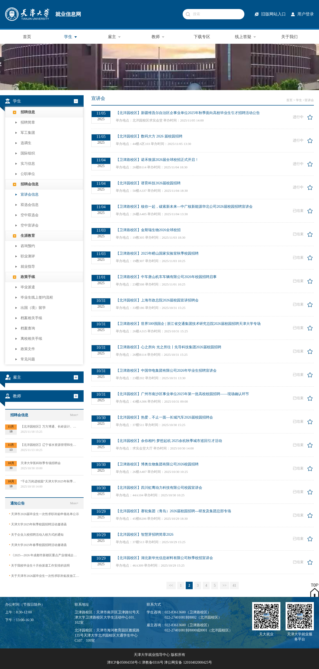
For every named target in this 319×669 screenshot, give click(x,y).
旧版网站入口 (273, 14)
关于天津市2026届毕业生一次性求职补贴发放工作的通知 (44, 576)
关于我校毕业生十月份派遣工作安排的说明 (39, 565)
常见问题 (28, 359)
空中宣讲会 (30, 225)
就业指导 (28, 266)
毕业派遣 (28, 287)
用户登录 (305, 14)
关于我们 (289, 36)
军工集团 (28, 133)
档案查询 (28, 328)
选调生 (26, 143)
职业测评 (28, 256)
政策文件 (28, 349)
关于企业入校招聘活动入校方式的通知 (36, 534)
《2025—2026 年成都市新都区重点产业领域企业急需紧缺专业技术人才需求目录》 (44, 555)
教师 (158, 36)
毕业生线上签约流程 (37, 297)
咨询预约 (28, 246)
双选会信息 (30, 205)
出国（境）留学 (33, 308)
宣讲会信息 (30, 194)
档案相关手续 (31, 318)
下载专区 (202, 36)
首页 (27, 36)
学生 (70, 36)
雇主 (114, 36)
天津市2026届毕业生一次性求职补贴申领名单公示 (44, 514)
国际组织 (28, 153)
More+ (74, 415)
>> (225, 585)
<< (171, 585)
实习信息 (28, 164)
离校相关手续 (31, 339)
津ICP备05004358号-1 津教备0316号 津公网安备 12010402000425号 (159, 662)
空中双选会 (30, 215)
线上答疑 (245, 36)
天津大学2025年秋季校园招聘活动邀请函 (38, 524)
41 (234, 585)
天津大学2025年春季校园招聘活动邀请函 (38, 545)
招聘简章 (28, 122)
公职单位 (28, 174)
